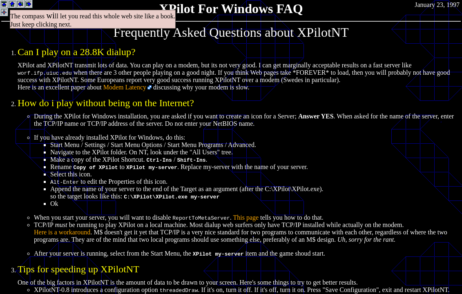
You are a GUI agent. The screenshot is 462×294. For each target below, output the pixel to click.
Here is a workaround (62, 232)
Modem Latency (124, 87)
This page (246, 217)
